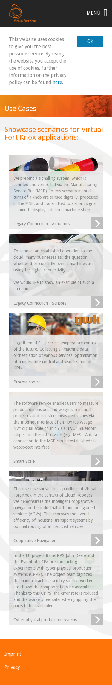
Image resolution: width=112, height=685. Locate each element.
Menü (97, 12)
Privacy (12, 667)
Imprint (12, 654)
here (57, 82)
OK (90, 41)
